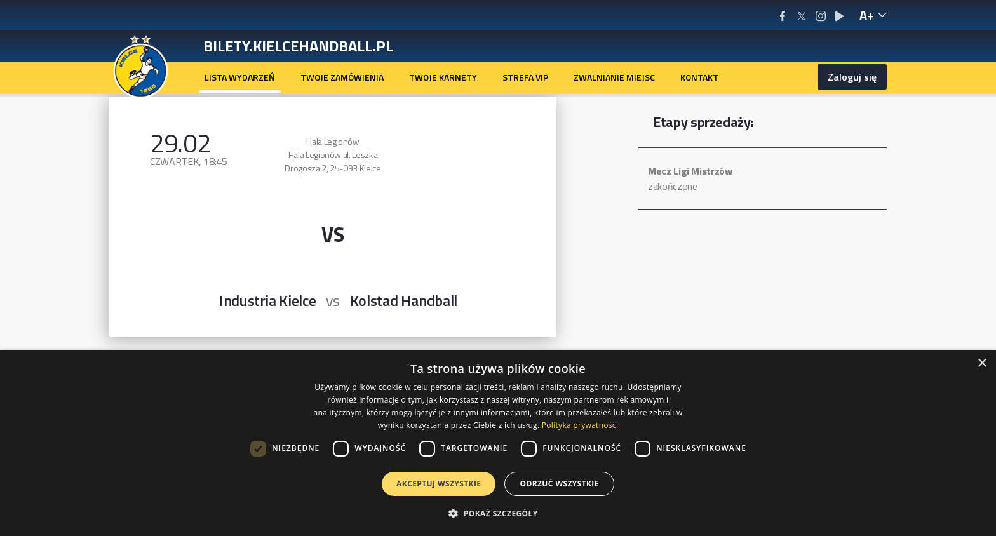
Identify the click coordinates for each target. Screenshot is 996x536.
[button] (497, 513)
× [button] (981, 363)
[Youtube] (839, 15)
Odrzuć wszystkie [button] (559, 483)
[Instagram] (820, 15)
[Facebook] (782, 15)
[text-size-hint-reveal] (873, 15)
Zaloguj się (852, 76)
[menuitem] (239, 77)
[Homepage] (140, 65)
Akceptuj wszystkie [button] (438, 483)
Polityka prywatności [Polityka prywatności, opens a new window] (580, 425)
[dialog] (498, 443)
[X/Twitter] (801, 15)
